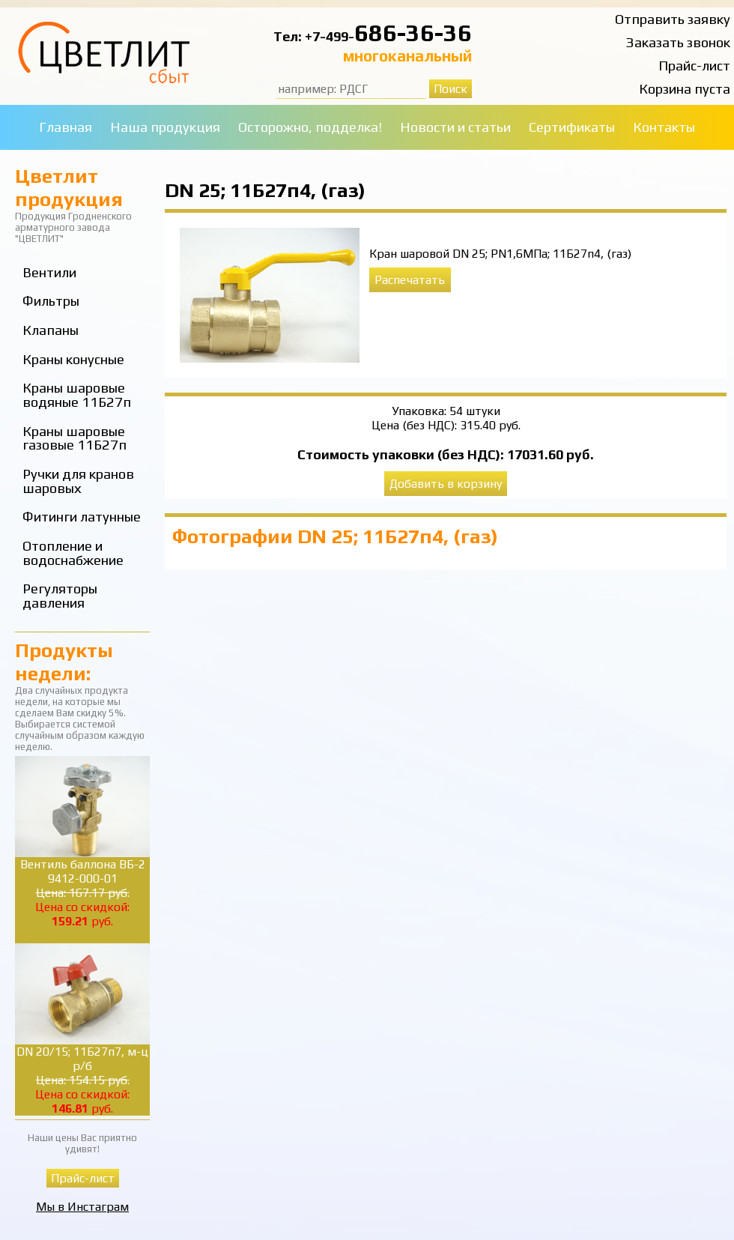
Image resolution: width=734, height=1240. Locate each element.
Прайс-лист (694, 65)
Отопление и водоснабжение (73, 553)
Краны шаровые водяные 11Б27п (76, 395)
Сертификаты (572, 127)
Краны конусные (73, 359)
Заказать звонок (678, 42)
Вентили (49, 272)
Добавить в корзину (445, 484)
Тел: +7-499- (313, 36)
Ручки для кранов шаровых (78, 481)
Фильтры (50, 301)
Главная (65, 127)
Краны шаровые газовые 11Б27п (74, 438)
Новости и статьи (455, 127)
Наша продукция (165, 127)
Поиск (450, 89)
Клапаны (50, 330)
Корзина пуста (684, 89)
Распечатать (409, 280)
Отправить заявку (672, 19)
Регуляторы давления (59, 596)
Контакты (664, 127)
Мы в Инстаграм (82, 1207)
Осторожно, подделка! (310, 127)
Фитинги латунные (81, 516)
